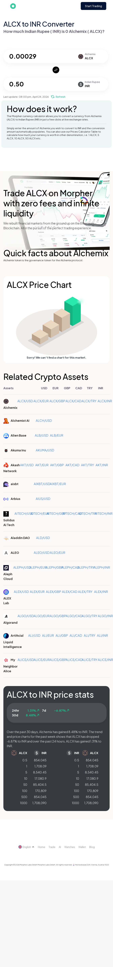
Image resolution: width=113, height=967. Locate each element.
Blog (92, 846)
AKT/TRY (87, 465)
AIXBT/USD (42, 484)
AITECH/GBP (56, 513)
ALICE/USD (26, 660)
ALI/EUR (48, 635)
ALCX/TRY (89, 401)
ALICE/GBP (58, 660)
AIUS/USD (43, 499)
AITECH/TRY (88, 513)
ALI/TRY (89, 635)
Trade (51, 846)
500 (24, 797)
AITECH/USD (24, 513)
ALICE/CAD (74, 660)
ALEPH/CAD (70, 567)
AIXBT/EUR (58, 484)
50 (25, 784)
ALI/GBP (62, 635)
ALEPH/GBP (54, 567)
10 (25, 778)
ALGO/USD (26, 616)
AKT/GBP (57, 465)
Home (41, 846)
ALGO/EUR (41, 616)
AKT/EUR (41, 465)
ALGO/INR (105, 616)
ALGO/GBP (58, 616)
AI (60, 846)
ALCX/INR (105, 401)
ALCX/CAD (73, 401)
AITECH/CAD (72, 513)
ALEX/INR (101, 592)
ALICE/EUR (42, 660)
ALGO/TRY (89, 616)
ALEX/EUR (37, 592)
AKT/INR (102, 465)
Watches (69, 846)
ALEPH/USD (22, 567)
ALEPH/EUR (38, 567)
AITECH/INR (103, 513)
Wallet (82, 846)
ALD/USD (43, 538)
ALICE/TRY (89, 660)
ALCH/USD (44, 420)
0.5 (24, 760)
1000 (23, 803)
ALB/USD (41, 435)
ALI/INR (102, 635)
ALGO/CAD (74, 616)
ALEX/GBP (53, 592)
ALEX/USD (21, 592)
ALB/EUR (56, 435)
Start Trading (93, 6)
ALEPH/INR (102, 567)
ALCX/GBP (57, 401)
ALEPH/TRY (86, 567)
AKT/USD (27, 465)
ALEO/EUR (57, 552)
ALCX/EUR (41, 401)
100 (24, 791)
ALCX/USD (25, 401)
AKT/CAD (72, 465)
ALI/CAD (76, 635)
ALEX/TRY (85, 592)
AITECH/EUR (40, 513)
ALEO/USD (41, 552)
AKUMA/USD (45, 450)
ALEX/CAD (69, 592)
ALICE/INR (105, 660)
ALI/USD (34, 635)
